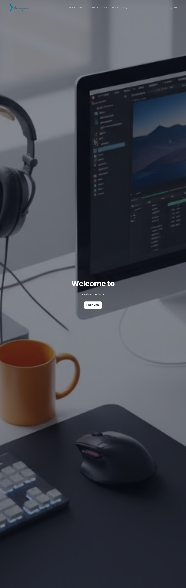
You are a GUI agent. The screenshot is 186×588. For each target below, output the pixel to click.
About (82, 7)
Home (72, 7)
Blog (125, 7)
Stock (104, 7)
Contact (115, 7)
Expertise (93, 7)
